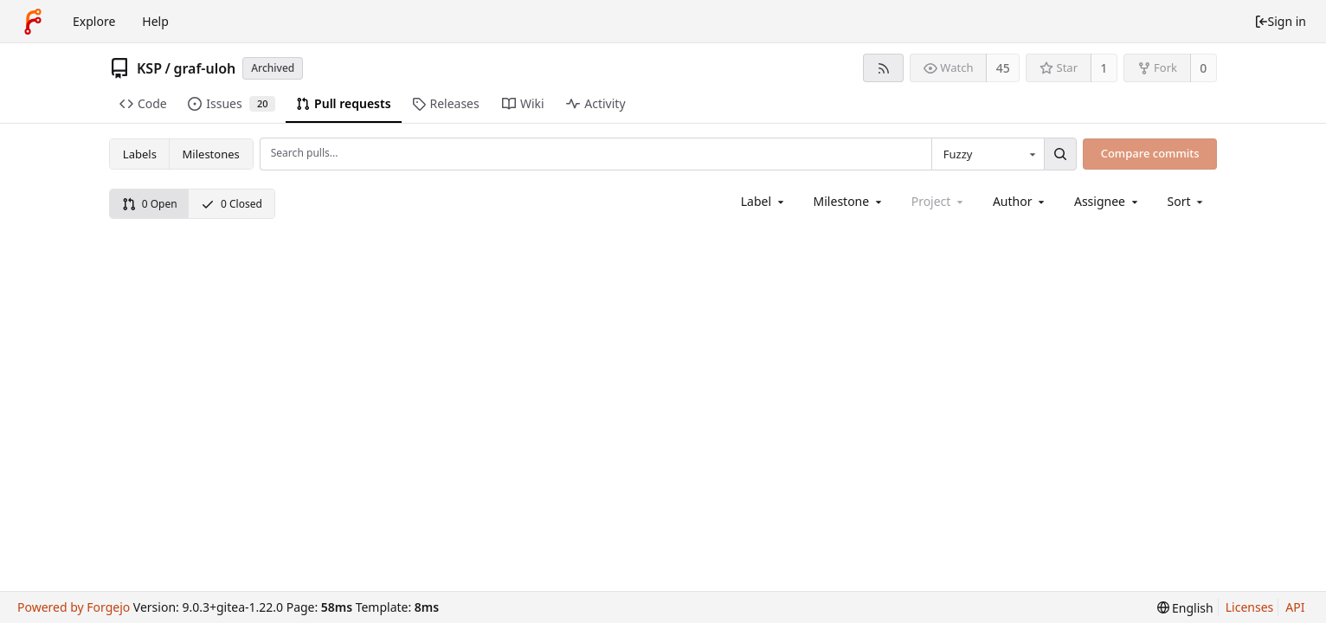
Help (155, 21)
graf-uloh (204, 68)
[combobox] (987, 154)
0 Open (149, 203)
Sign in (1280, 21)
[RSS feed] (883, 68)
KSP (149, 68)
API (1294, 607)
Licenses (1250, 607)
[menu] (1187, 201)
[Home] (33, 21)
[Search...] (1060, 154)
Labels (140, 154)
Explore (94, 21)
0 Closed (231, 203)
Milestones (211, 154)
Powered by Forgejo (73, 607)
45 (1003, 68)
